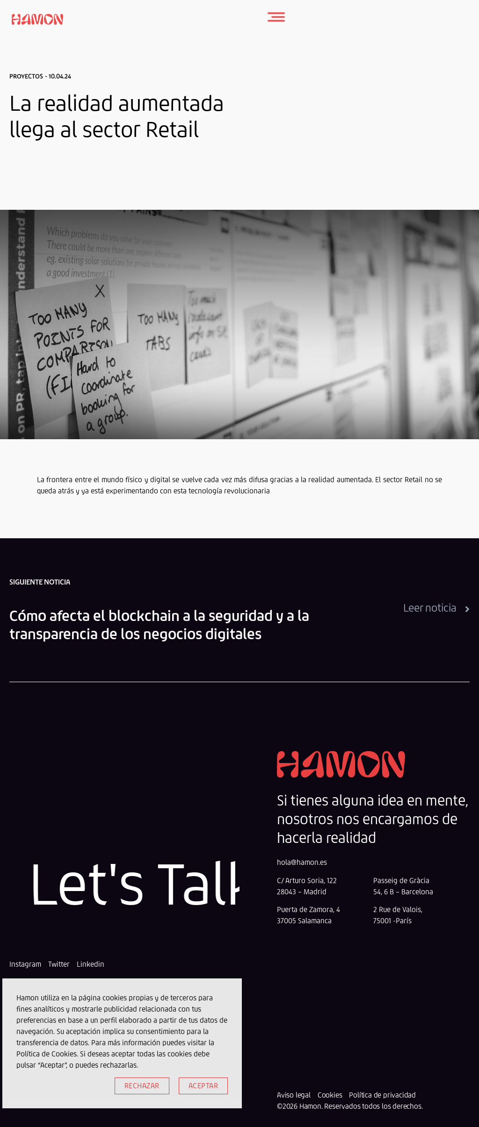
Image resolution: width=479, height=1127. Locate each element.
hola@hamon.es (302, 862)
